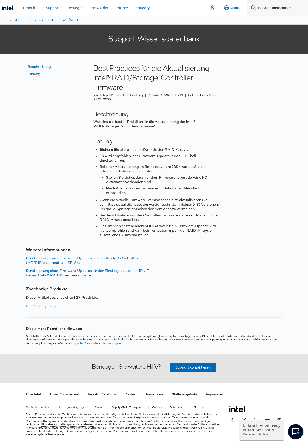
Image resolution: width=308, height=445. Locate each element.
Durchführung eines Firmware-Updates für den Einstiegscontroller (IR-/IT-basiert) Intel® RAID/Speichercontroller (88, 273)
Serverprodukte (45, 20)
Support (53, 7)
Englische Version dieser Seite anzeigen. (96, 343)
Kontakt (131, 394)
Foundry (142, 7)
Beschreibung (39, 66)
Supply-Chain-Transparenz (128, 407)
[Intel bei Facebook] (232, 420)
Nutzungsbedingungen (72, 407)
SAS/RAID (70, 20)
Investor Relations (102, 394)
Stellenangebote (184, 394)
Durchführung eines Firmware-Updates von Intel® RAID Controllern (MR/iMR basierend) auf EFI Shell (82, 260)
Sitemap (198, 407)
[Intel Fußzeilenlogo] (237, 409)
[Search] (252, 8)
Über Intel (33, 394)
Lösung (34, 73)
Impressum (214, 394)
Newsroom (154, 394)
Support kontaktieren (193, 367)
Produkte (30, 7)
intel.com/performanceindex (157, 421)
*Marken (99, 407)
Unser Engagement (64, 394)
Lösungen (75, 7)
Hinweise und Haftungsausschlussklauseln (67, 424)
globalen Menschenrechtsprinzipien (139, 427)
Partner (122, 7)
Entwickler (99, 7)
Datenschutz (178, 407)
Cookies (157, 407)
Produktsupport (17, 20)
